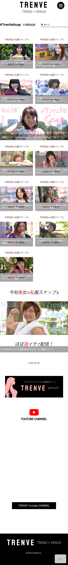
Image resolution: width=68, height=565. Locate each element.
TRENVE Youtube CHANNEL (34, 505)
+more (34, 363)
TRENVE (34, 7)
